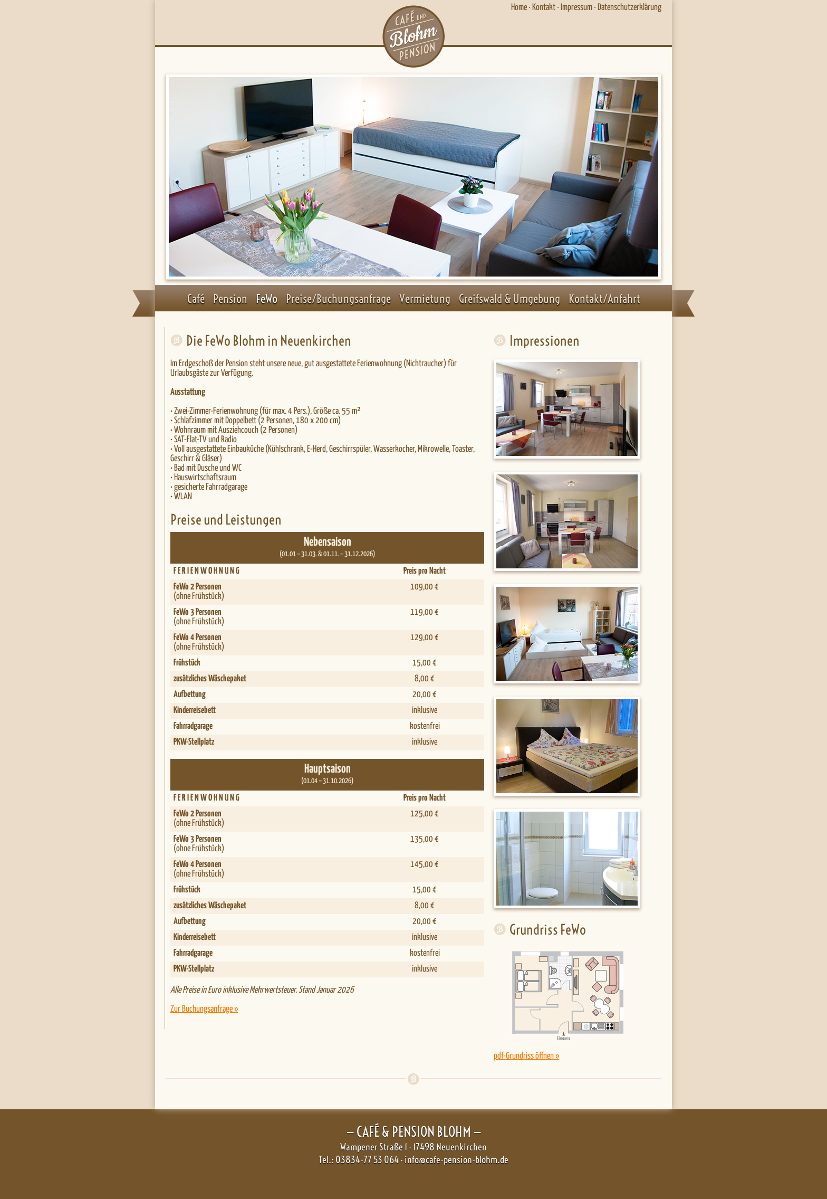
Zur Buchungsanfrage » (204, 1009)
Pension (230, 298)
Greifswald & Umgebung (509, 298)
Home (519, 7)
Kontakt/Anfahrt (604, 298)
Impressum (576, 7)
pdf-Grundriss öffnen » (526, 1056)
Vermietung (424, 298)
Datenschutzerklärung (629, 7)
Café (196, 298)
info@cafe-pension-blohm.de (456, 1160)
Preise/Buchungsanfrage (338, 298)
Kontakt (543, 7)
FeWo (266, 298)
